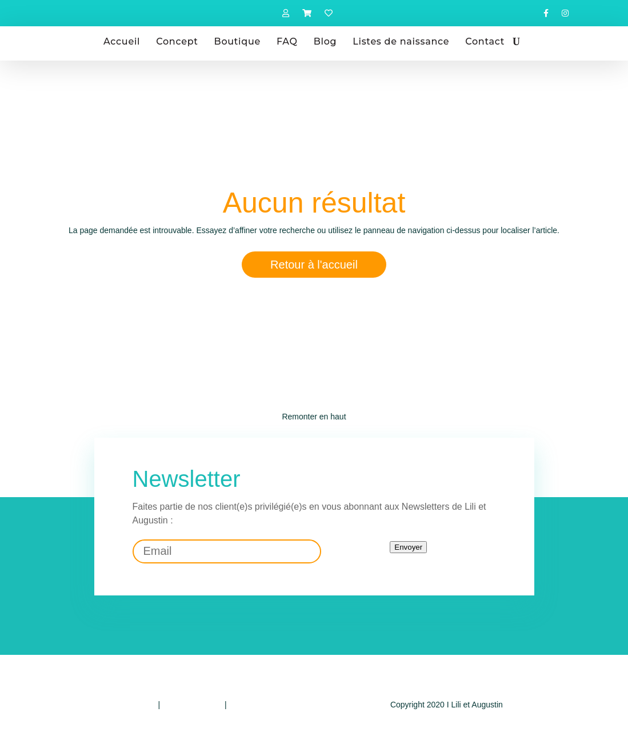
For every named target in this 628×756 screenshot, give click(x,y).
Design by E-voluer (446, 727)
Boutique (237, 41)
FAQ (287, 41)
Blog (325, 41)
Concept (177, 41)
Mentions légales (192, 704)
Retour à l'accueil (314, 264)
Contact (485, 41)
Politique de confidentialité (109, 704)
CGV (237, 704)
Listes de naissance (401, 41)
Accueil (121, 41)
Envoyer (408, 547)
